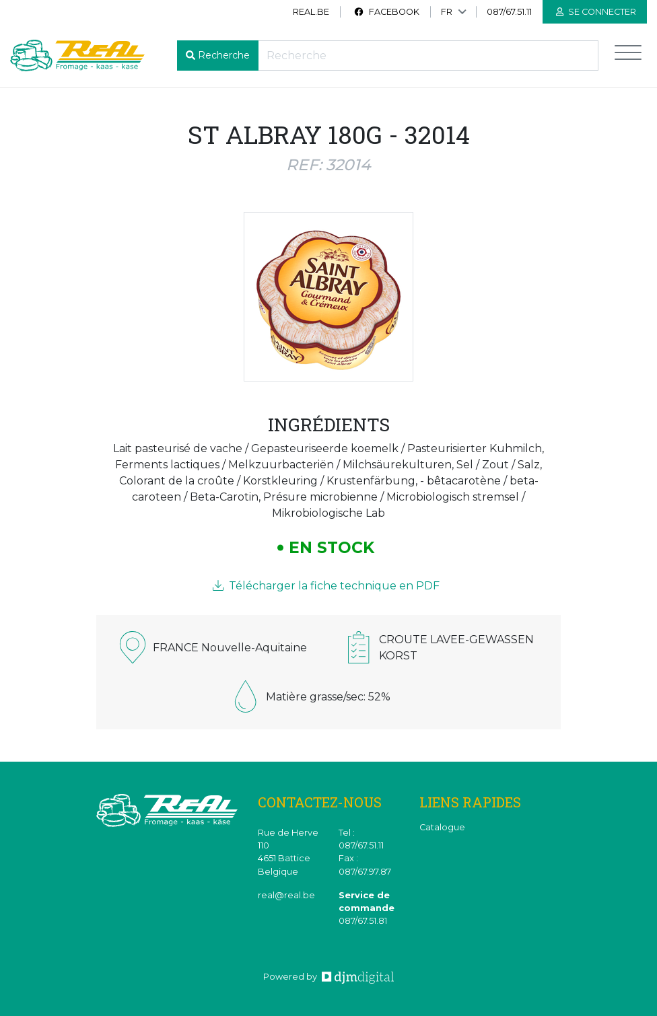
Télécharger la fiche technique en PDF (326, 585)
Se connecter (596, 12)
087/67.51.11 (509, 12)
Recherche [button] (224, 55)
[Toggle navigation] (628, 55)
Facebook (386, 12)
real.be (311, 12)
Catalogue (442, 827)
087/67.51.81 (363, 921)
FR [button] (446, 12)
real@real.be (286, 895)
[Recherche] (428, 55)
